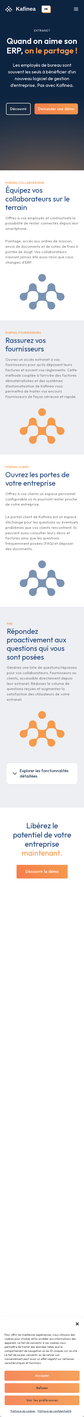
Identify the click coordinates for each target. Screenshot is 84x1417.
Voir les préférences (42, 1400)
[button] (77, 1324)
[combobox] (46, 9)
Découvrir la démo (42, 871)
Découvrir (18, 108)
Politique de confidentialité (54, 1411)
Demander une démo (56, 108)
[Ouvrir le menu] (76, 9)
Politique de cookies (23, 1411)
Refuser (42, 1387)
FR (46, 9)
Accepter (42, 1375)
